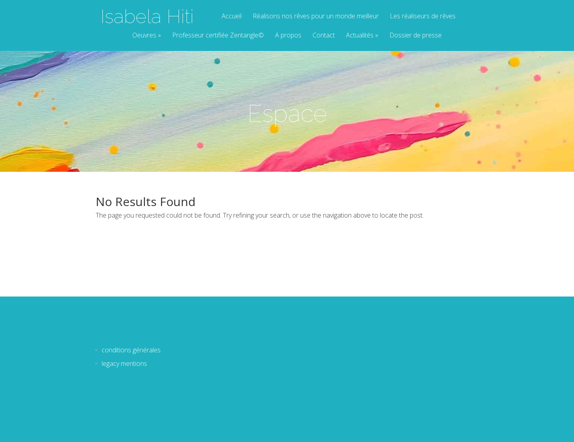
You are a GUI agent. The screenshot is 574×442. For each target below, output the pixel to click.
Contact (324, 35)
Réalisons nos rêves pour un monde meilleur (316, 16)
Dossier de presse (415, 35)
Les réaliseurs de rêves (423, 16)
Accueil (232, 16)
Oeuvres (144, 35)
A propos (288, 35)
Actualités (359, 35)
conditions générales (131, 350)
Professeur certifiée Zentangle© (218, 35)
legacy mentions (124, 363)
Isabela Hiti (147, 16)
